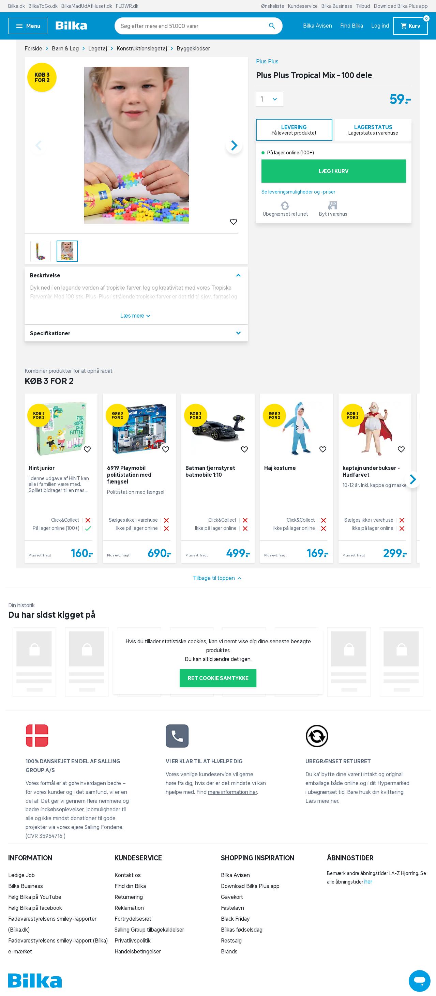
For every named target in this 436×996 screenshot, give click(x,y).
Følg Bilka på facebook (35, 908)
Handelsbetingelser (138, 951)
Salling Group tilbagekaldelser (149, 929)
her (368, 881)
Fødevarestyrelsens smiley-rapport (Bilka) (58, 940)
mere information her (232, 792)
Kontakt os (128, 875)
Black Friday (235, 919)
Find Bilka (351, 25)
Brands (229, 951)
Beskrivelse (136, 275)
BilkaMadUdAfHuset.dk (87, 6)
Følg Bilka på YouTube (34, 897)
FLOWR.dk (127, 6)
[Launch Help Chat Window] (420, 981)
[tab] (294, 130)
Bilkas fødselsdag (241, 929)
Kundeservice (303, 6)
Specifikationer (136, 333)
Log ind (380, 25)
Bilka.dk (17, 6)
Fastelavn (232, 908)
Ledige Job (21, 875)
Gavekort (232, 897)
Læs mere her (321, 801)
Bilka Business (337, 6)
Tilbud (363, 6)
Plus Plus (267, 61)
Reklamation (129, 908)
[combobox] (133, 26)
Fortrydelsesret (133, 919)
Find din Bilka (130, 886)
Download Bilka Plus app (401, 6)
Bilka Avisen (317, 25)
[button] (269, 99)
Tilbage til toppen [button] (218, 578)
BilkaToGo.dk (44, 6)
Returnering (129, 897)
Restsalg (231, 940)
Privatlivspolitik (133, 940)
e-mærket (20, 951)
